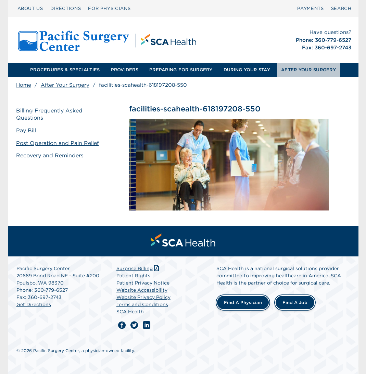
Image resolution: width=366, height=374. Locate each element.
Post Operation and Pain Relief (57, 143)
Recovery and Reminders (50, 155)
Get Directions (33, 304)
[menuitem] (30, 8)
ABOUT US (30, 8)
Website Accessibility (141, 290)
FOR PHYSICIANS (109, 8)
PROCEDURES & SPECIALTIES (65, 69)
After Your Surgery (65, 85)
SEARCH (341, 8)
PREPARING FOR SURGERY (180, 69)
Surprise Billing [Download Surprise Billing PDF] (138, 268)
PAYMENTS (310, 8)
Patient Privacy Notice (142, 283)
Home (23, 85)
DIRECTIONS (65, 8)
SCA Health (130, 311)
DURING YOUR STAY (247, 69)
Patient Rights (133, 275)
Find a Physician (243, 302)
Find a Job (294, 302)
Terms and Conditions (142, 304)
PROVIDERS (124, 69)
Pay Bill (26, 130)
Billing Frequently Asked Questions (49, 114)
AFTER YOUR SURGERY (308, 69)
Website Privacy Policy (143, 297)
